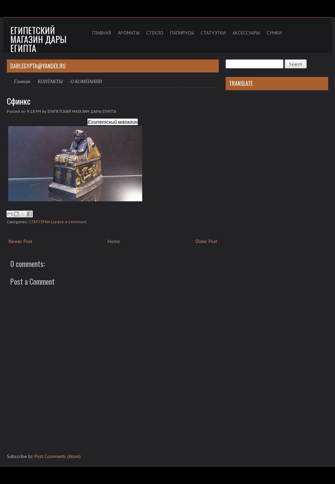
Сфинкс (18, 101)
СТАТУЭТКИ (213, 33)
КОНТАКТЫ (50, 81)
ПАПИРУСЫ (182, 33)
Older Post (206, 241)
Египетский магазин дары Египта (38, 39)
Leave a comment (69, 221)
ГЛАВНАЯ (101, 33)
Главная (22, 81)
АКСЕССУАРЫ (246, 33)
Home (114, 241)
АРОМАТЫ (128, 33)
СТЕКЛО (154, 33)
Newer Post (20, 241)
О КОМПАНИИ (86, 81)
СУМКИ (274, 33)
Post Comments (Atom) (58, 456)
